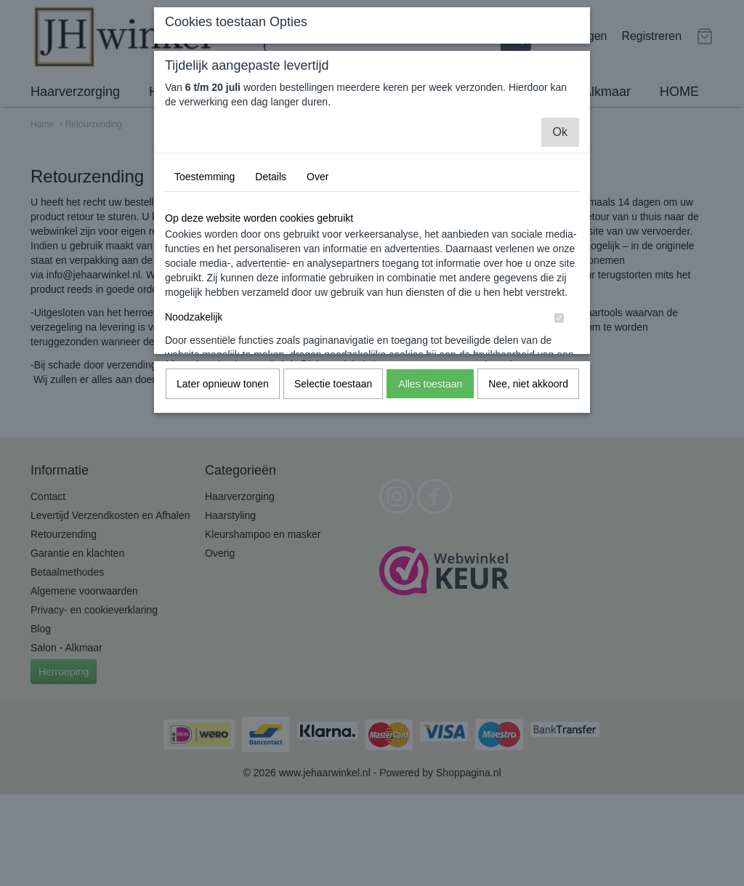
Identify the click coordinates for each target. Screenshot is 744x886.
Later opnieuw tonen (223, 384)
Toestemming (204, 176)
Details (270, 176)
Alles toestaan (430, 384)
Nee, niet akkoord (528, 384)
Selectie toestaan (333, 384)
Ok (560, 132)
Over (317, 176)
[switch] (559, 318)
